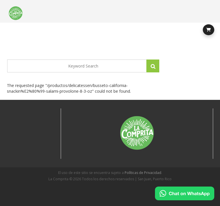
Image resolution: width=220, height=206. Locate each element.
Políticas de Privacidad (143, 172)
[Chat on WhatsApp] (184, 193)
